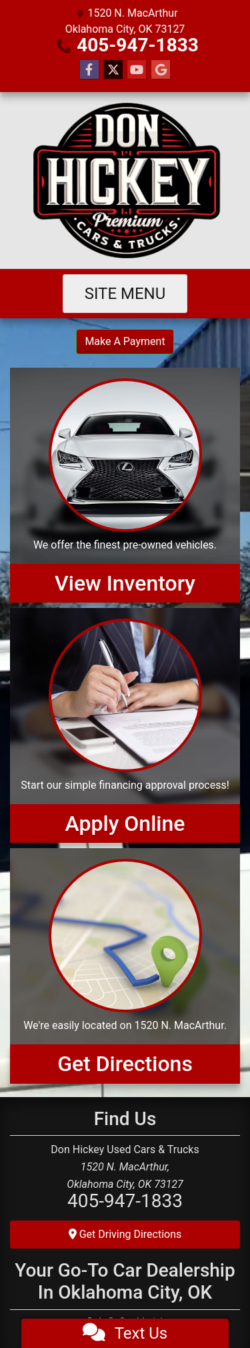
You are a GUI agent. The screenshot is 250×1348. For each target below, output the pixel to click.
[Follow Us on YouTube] (136, 70)
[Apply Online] (125, 725)
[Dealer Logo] (125, 180)
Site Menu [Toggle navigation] (125, 293)
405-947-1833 (138, 45)
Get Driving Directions (125, 1234)
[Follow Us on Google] (160, 70)
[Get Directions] (125, 965)
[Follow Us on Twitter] (113, 70)
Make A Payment (125, 341)
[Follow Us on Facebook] (89, 70)
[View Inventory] (125, 485)
